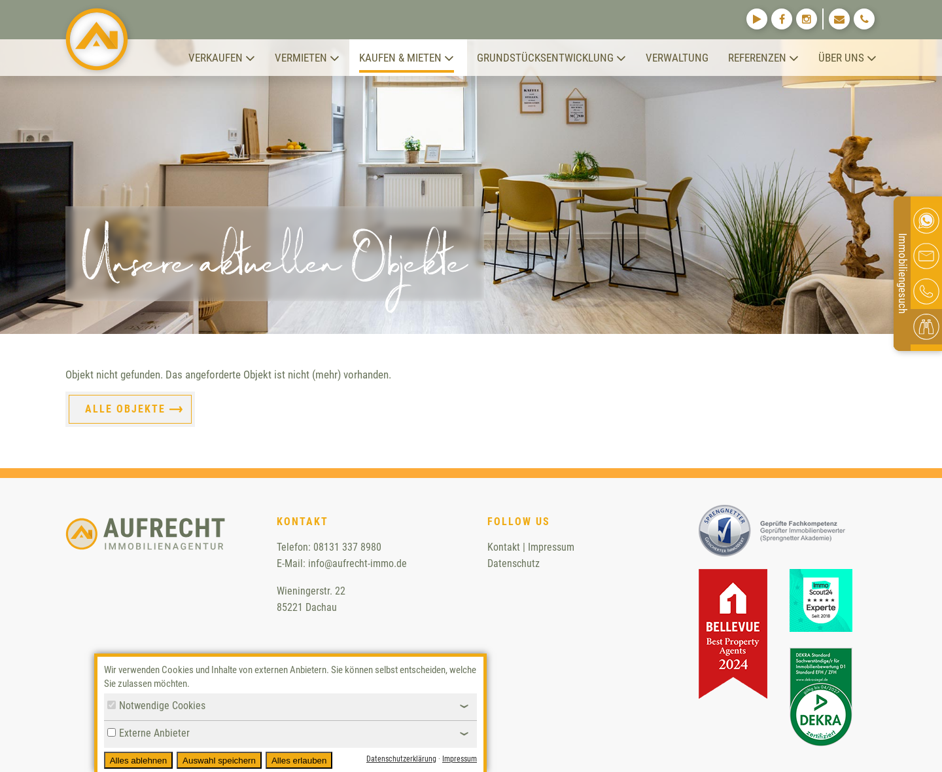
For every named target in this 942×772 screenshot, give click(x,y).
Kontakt (503, 547)
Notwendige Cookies (156, 705)
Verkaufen (221, 57)
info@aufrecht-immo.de (357, 563)
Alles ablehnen (138, 760)
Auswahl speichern (219, 760)
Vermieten (307, 57)
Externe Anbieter (148, 733)
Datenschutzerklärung (401, 758)
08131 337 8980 (347, 547)
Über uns (847, 57)
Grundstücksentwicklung (551, 57)
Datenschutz (513, 563)
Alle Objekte (125, 409)
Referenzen (763, 57)
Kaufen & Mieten (406, 57)
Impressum (551, 547)
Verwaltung (677, 57)
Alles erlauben (298, 760)
